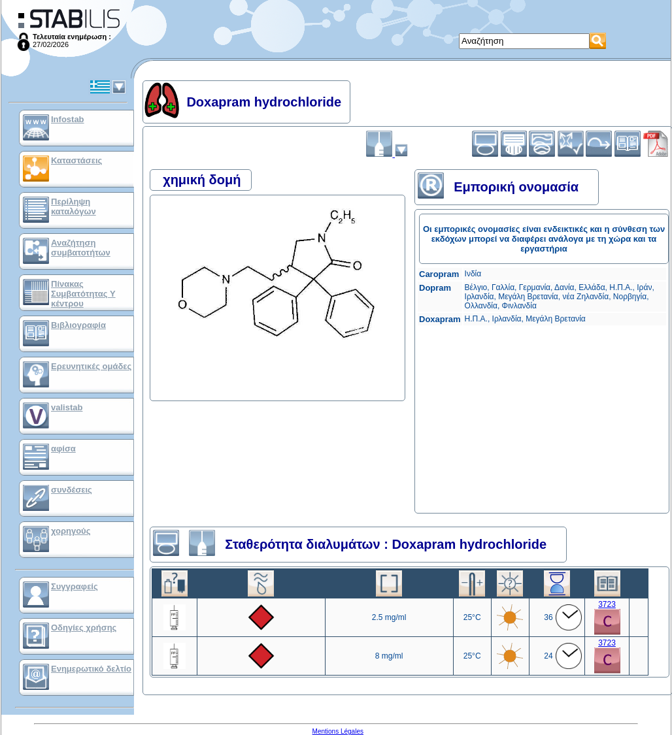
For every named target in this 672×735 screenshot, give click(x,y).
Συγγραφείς (74, 586)
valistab (66, 407)
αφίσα (63, 448)
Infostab (67, 119)
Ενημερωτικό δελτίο (91, 669)
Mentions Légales (337, 731)
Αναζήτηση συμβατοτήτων (80, 247)
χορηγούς (70, 531)
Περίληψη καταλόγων (73, 206)
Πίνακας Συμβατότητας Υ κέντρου (83, 293)
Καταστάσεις (76, 160)
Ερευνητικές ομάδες (91, 366)
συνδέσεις (71, 490)
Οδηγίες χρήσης (83, 627)
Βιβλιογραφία (78, 325)
